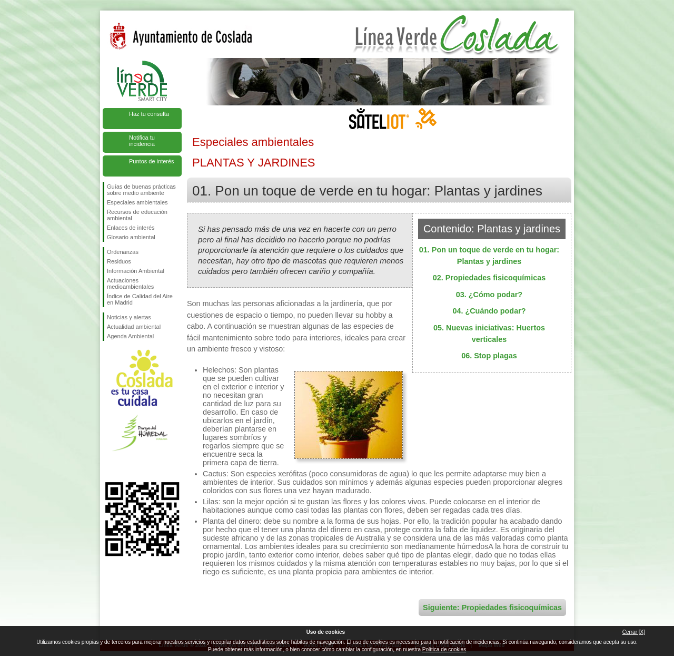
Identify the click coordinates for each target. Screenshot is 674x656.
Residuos (119, 261)
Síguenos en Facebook (109, 465)
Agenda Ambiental (130, 336)
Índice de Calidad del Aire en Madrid (140, 299)
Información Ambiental (135, 271)
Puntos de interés (151, 161)
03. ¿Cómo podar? (489, 294)
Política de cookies (444, 649)
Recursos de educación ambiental (137, 215)
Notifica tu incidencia (142, 140)
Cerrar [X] (633, 632)
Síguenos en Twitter (126, 465)
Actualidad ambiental (134, 327)
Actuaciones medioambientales (130, 283)
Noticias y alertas (129, 317)
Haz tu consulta (149, 114)
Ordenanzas (122, 252)
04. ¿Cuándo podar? (489, 311)
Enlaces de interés (131, 227)
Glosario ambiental (131, 237)
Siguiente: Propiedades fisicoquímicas (492, 607)
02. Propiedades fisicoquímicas (489, 277)
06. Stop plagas (489, 355)
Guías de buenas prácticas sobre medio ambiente (141, 189)
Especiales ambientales (137, 202)
